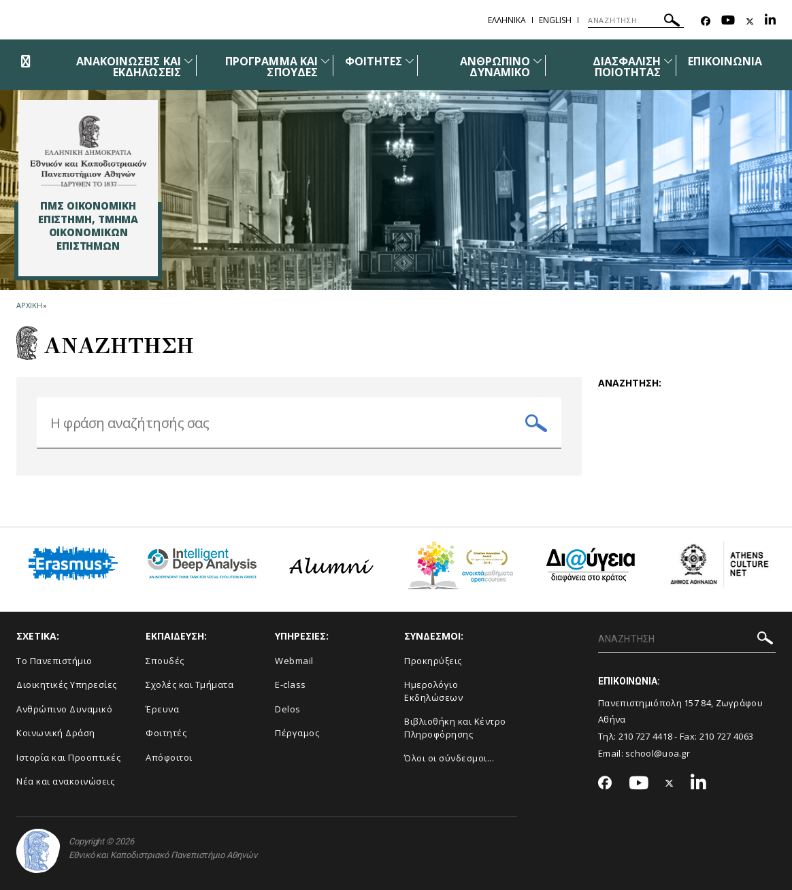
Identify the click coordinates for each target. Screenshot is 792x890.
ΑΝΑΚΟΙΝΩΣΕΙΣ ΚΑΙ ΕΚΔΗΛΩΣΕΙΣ (128, 67)
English (555, 20)
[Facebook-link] (705, 21)
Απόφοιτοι (169, 757)
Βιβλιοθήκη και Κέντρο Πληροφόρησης (455, 727)
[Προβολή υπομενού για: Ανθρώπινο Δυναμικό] (537, 60)
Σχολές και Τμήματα (189, 684)
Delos (288, 709)
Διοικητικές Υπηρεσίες (66, 684)
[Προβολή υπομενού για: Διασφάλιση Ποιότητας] (668, 60)
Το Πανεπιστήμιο (54, 661)
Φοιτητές (166, 733)
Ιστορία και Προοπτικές (68, 757)
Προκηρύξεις (433, 661)
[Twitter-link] (750, 21)
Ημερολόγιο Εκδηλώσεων (433, 691)
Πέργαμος (297, 733)
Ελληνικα (507, 20)
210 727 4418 (645, 736)
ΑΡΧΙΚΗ (29, 305)
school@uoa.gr (657, 753)
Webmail (294, 661)
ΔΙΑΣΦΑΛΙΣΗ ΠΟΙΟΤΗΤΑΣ (627, 67)
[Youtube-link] (728, 21)
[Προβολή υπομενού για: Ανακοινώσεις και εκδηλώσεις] (188, 60)
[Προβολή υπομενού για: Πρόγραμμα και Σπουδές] (325, 60)
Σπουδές (165, 661)
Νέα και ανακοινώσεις (65, 781)
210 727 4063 (726, 736)
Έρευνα (162, 709)
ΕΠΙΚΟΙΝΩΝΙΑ (725, 61)
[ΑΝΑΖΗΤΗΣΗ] (636, 20)
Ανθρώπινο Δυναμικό (64, 709)
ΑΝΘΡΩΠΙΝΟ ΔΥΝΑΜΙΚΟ (495, 67)
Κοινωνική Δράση (55, 733)
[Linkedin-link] (770, 21)
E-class (290, 684)
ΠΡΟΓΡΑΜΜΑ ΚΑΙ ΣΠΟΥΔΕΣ (271, 67)
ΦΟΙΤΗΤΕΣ (373, 61)
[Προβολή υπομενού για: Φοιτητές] (409, 60)
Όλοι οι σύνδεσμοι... (449, 758)
